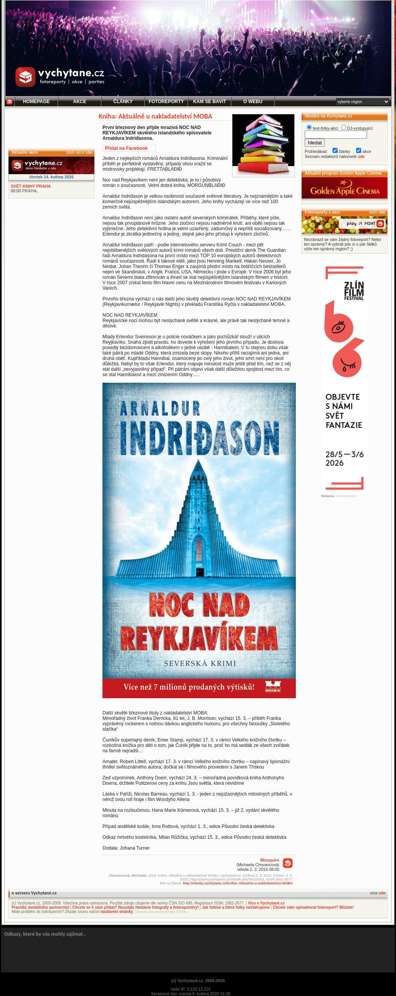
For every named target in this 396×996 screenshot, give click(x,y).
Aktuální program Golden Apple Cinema (343, 173)
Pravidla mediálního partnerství (40, 907)
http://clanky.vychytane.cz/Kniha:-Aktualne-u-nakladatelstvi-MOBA (238, 883)
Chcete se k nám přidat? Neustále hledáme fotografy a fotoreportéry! (135, 907)
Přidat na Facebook (126, 148)
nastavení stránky (117, 911)
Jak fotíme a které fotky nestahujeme (236, 907)
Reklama (327, 496)
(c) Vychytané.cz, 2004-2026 (198, 980)
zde (88, 152)
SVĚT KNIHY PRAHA (31, 186)
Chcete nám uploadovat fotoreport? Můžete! (313, 907)
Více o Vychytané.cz (266, 903)
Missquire (269, 860)
